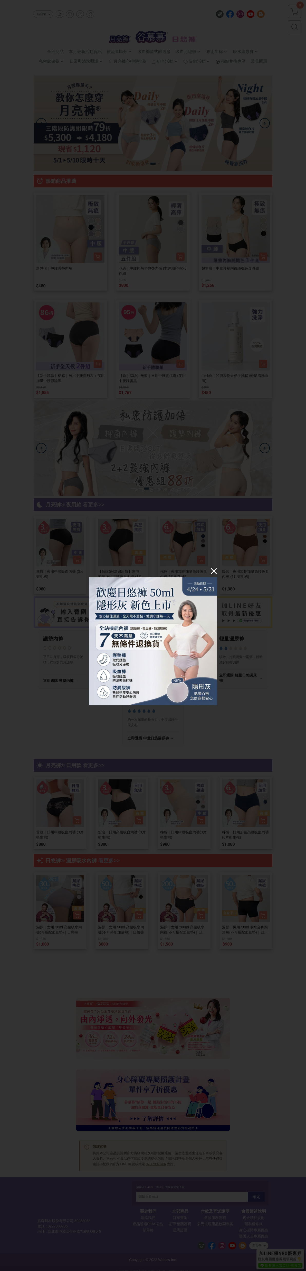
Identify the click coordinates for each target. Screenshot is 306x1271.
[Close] (214, 571)
